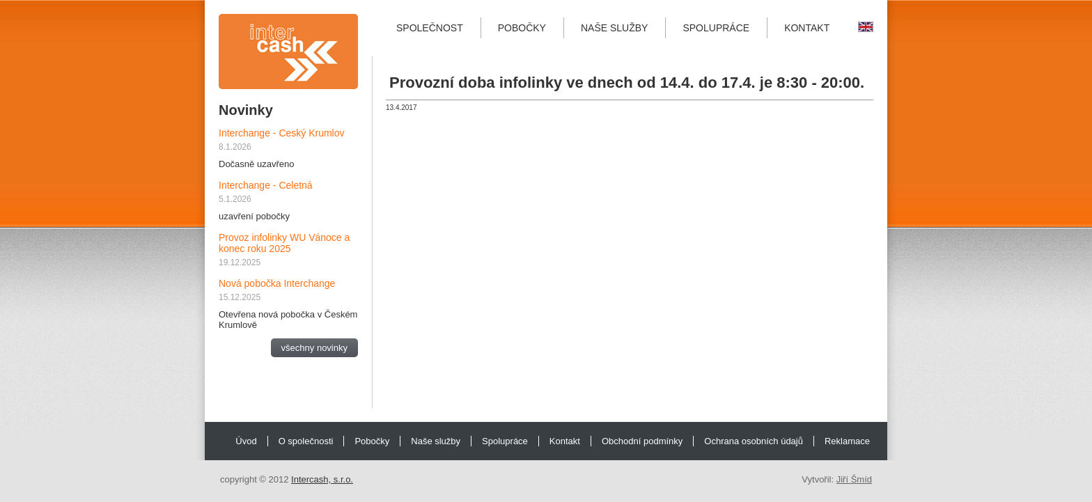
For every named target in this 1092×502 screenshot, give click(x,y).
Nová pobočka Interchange (277, 283)
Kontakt (806, 27)
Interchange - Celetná (266, 185)
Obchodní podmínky (642, 441)
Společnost (429, 27)
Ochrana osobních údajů (753, 441)
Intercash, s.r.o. (322, 479)
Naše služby (614, 27)
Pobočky (522, 27)
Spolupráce (715, 27)
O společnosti (306, 441)
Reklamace (847, 441)
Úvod (245, 441)
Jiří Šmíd (854, 479)
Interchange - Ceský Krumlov (282, 133)
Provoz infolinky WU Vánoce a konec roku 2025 (284, 243)
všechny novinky (314, 348)
